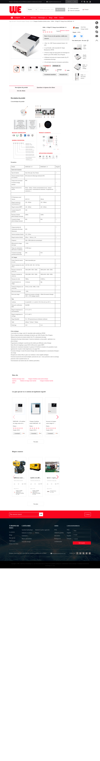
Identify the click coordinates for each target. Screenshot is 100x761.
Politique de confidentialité (58, 540)
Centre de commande (74, 10)
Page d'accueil (12, 21)
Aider (55, 17)
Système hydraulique (25, 532)
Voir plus (35, 441)
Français (86, 9)
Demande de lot (63, 74)
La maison (12, 533)
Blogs (50, 17)
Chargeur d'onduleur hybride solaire (41, 21)
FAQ (55, 530)
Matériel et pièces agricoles (40, 532)
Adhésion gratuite (59, 533)
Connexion (69, 1)
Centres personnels (73, 8)
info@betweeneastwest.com (53, 1)
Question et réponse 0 (64, 31)
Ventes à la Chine (13, 545)
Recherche (60, 9)
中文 (68, 530)
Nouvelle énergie (21, 21)
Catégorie (26, 526)
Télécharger (42, 17)
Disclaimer (57, 536)
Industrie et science (27, 536)
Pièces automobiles (27, 542)
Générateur (25, 539)
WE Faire (33, 17)
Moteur (37, 536)
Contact (61, 17)
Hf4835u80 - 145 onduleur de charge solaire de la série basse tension (19, 422)
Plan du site (12, 539)
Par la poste (82, 543)
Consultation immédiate (50, 74)
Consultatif (17, 433)
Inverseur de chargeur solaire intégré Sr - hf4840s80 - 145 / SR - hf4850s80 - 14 (51, 422)
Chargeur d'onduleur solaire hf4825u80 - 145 (35, 422)
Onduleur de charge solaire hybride (28, 380)
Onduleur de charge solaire (18, 378)
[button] (57, 417)
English (69, 533)
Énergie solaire (29, 21)
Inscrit (75, 1)
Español (69, 536)
